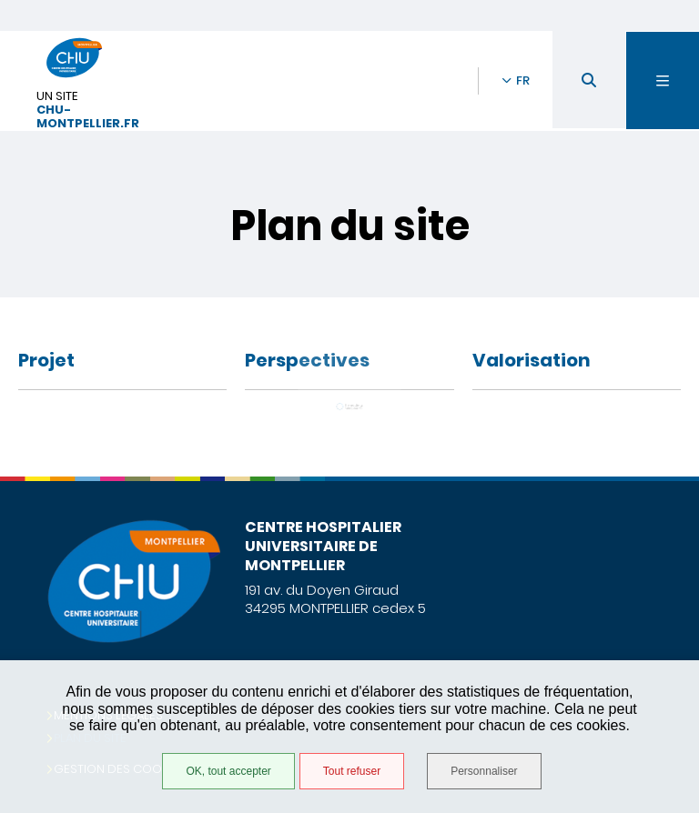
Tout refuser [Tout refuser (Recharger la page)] (351, 771)
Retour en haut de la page (653, 476)
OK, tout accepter (228, 771)
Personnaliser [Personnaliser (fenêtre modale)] (484, 771)
